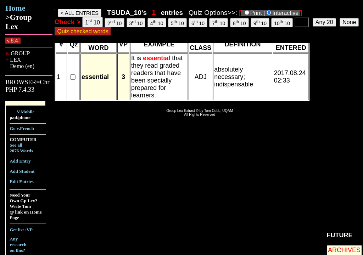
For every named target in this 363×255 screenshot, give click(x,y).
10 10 (282, 22)
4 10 (156, 22)
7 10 (218, 22)
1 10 (92, 22)
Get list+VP (21, 229)
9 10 (260, 22)
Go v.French (22, 128)
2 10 (114, 22)
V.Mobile (25, 111)
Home (15, 8)
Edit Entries (22, 181)
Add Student (22, 171)
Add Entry (20, 161)
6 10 (198, 22)
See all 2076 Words (21, 147)
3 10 (136, 22)
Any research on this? (18, 244)
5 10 (177, 22)
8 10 (239, 22)
